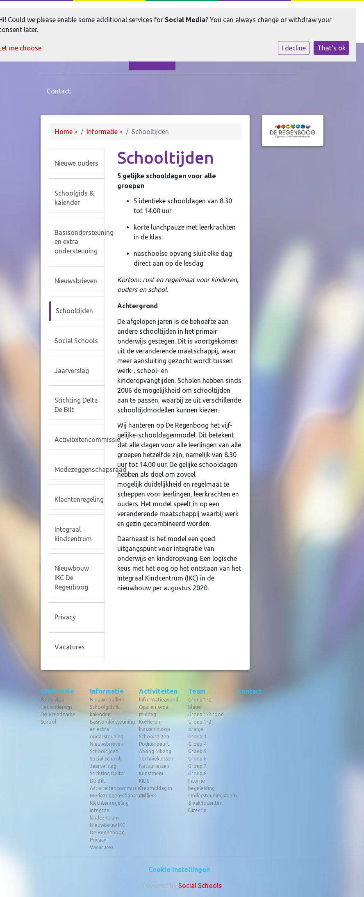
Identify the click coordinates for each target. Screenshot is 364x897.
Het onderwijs (56, 707)
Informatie (102, 131)
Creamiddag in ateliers (155, 791)
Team (197, 691)
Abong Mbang (155, 751)
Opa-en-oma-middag (154, 710)
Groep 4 (197, 744)
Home (64, 131)
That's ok (331, 48)
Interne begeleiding (201, 784)
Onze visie (57, 691)
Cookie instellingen (179, 869)
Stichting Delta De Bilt (76, 404)
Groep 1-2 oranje (199, 725)
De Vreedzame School (58, 718)
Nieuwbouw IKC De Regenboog (72, 578)
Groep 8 (197, 773)
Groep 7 (197, 766)
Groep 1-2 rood (206, 714)
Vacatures (70, 647)
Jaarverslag (72, 370)
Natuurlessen (154, 766)
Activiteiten (157, 691)
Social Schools (76, 340)
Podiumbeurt (154, 744)
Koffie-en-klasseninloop (154, 725)
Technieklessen (156, 758)
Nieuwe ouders (76, 163)
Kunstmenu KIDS (152, 777)
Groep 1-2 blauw (199, 703)
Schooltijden (74, 310)
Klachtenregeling (79, 499)
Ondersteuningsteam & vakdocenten (206, 799)
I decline (294, 48)
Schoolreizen (154, 736)
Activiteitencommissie (80, 439)
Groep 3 (197, 736)
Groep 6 (197, 758)
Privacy (65, 617)
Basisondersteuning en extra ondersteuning (80, 242)
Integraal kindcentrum (73, 534)
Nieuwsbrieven (76, 281)
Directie (197, 810)
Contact (59, 91)
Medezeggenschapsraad (80, 469)
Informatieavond (157, 699)
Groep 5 (197, 751)
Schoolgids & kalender (74, 197)
